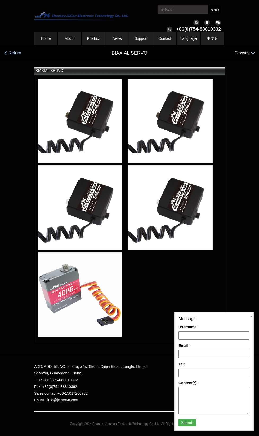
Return (12, 53)
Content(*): (188, 383)
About (69, 38)
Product (93, 38)
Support (141, 38)
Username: (188, 327)
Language (188, 38)
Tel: (181, 364)
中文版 (212, 38)
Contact (164, 38)
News (117, 38)
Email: (184, 345)
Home (46, 38)
